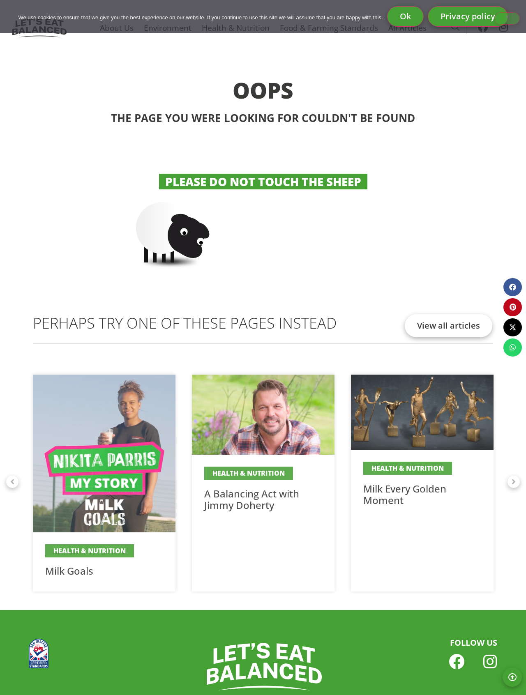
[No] (507, 18)
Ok (405, 16)
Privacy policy (468, 16)
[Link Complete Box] (104, 483)
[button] (12, 482)
